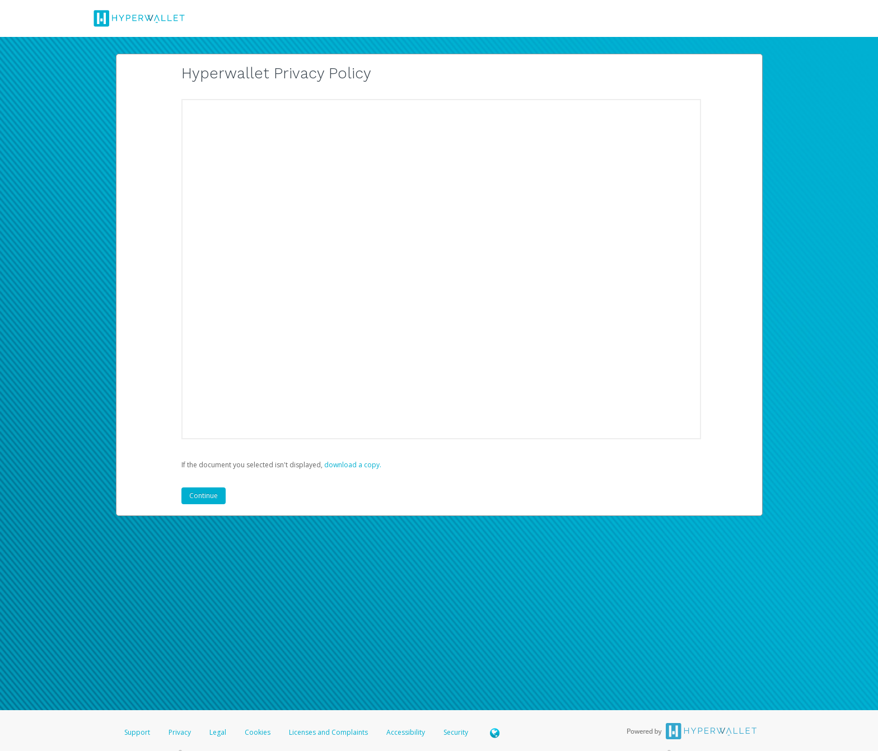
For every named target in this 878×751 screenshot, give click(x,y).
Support (137, 732)
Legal (217, 732)
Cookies (257, 732)
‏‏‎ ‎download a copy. (352, 465)
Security (455, 732)
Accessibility (405, 732)
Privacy (180, 732)
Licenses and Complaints (329, 732)
